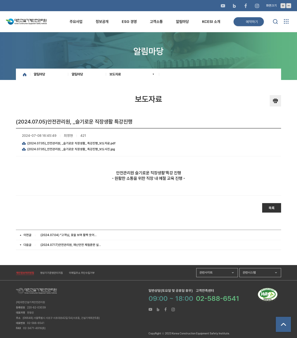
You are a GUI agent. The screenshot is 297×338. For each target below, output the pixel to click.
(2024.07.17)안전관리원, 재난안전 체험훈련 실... (71, 245)
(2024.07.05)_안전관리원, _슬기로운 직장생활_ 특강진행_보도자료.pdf (71, 143)
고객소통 (156, 21)
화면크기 (271, 5)
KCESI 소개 (211, 21)
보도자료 (115, 74)
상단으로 (283, 324)
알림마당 (182, 21)
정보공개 (102, 21)
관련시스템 (249, 272)
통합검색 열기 (275, 21)
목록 (272, 208)
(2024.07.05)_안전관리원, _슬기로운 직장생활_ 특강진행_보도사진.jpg (71, 149)
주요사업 (76, 21)
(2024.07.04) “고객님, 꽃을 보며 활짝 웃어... (69, 235)
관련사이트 (206, 272)
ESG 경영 (129, 21)
